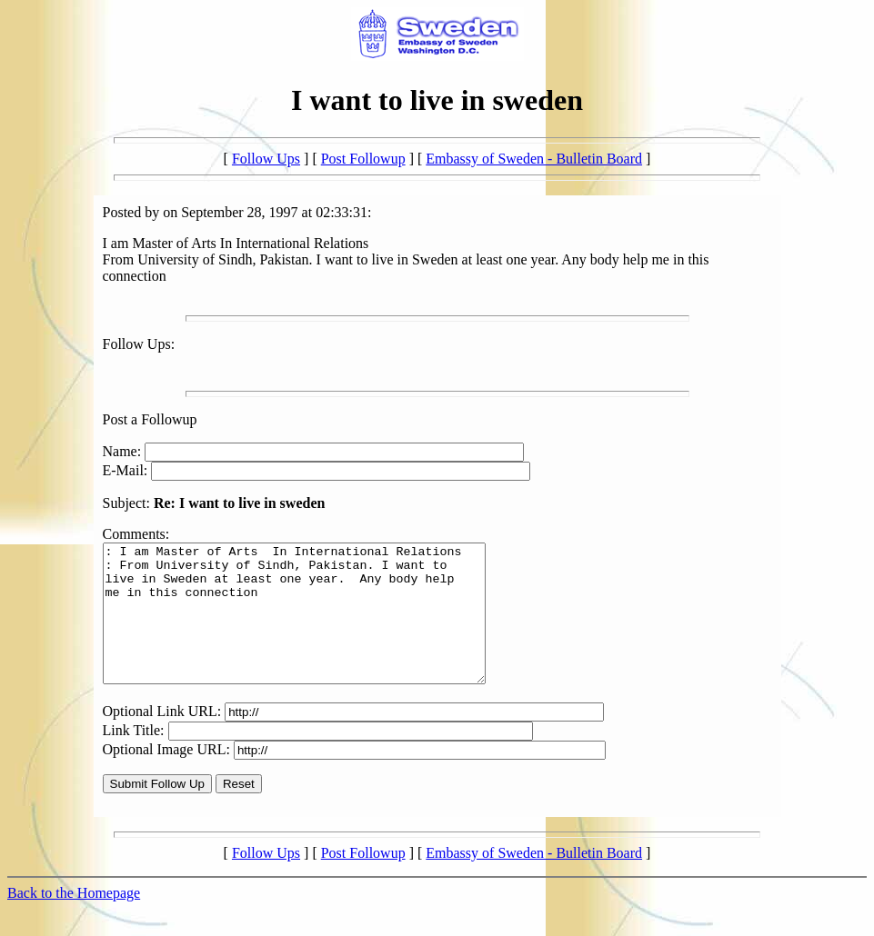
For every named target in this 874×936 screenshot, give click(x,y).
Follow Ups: (139, 344)
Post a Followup (150, 419)
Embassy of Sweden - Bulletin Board (534, 158)
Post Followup (363, 158)
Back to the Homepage (73, 920)
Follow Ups (266, 158)
